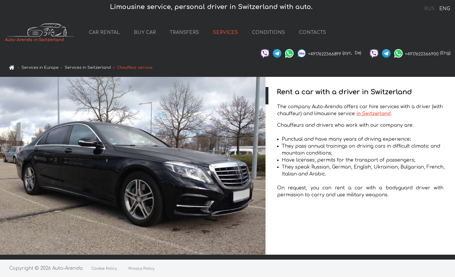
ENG (444, 8)
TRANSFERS (184, 32)
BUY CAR (145, 32)
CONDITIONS (268, 32)
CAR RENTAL (104, 32)
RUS (429, 8)
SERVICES (225, 32)
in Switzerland (373, 113)
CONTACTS (312, 32)
